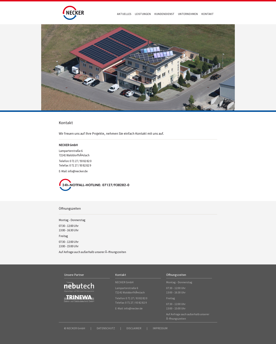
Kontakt (207, 13)
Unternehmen (188, 13)
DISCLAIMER (133, 328)
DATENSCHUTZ (106, 328)
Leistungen (143, 13)
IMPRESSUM (160, 328)
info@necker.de (78, 171)
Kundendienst (164, 13)
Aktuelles (124, 13)
